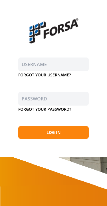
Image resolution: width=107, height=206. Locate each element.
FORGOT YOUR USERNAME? (44, 75)
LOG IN (53, 132)
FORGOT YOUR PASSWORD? (44, 109)
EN (100, 6)
